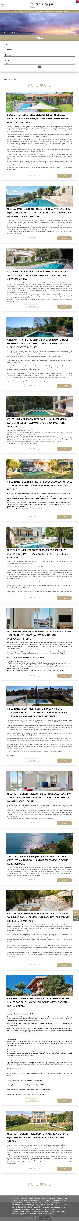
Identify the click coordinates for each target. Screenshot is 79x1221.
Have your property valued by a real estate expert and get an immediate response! (39, 11)
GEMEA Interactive (32, 132)
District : (8, 49)
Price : (7, 60)
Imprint (40, 132)
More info (32, 1218)
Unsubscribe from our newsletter (62, 132)
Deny (40, 1218)
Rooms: (8, 55)
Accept (48, 1218)
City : (7, 44)
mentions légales (47, 132)
